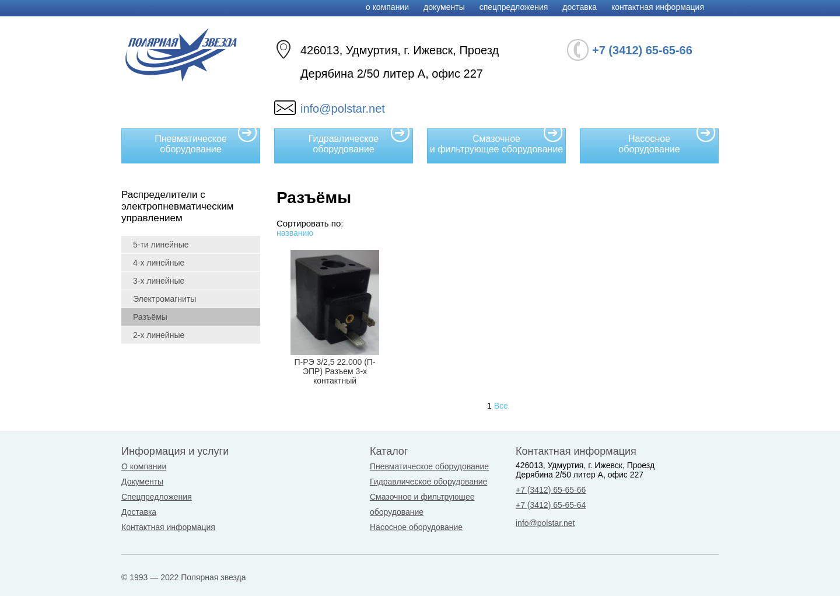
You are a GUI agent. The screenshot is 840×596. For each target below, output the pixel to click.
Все (501, 405)
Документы (444, 7)
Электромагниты (164, 299)
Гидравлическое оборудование (359, 141)
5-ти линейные (160, 244)
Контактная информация (657, 7)
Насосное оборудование (667, 141)
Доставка (579, 7)
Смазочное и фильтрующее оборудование (496, 141)
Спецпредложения (514, 7)
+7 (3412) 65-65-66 (551, 489)
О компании (387, 7)
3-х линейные (158, 280)
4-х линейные (158, 262)
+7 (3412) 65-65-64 (551, 505)
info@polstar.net (342, 108)
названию (294, 233)
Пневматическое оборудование (206, 141)
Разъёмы (150, 317)
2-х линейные (158, 335)
